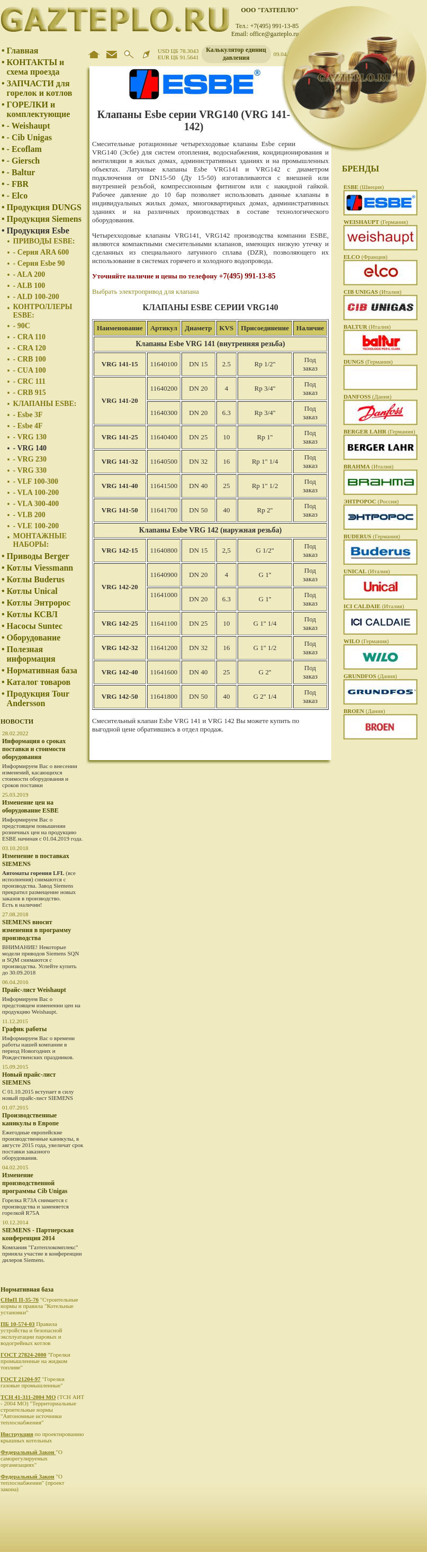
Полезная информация (31, 654)
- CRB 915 (29, 392)
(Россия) (370, 501)
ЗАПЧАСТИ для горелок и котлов (39, 88)
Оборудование (34, 637)
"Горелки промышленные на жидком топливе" (35, 1360)
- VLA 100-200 (36, 493)
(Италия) (372, 291)
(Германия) (375, 222)
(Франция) (365, 257)
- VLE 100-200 (36, 526)
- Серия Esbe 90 (39, 263)
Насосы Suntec (34, 625)
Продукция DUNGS (44, 207)
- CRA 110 (29, 337)
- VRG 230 (30, 459)
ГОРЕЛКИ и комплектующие (38, 109)
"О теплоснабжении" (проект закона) (33, 1482)
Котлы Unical (32, 590)
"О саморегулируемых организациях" (31, 1458)
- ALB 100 (29, 286)
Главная (23, 50)
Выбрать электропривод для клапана (145, 291)
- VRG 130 (30, 437)
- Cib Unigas (29, 137)
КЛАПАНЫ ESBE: (45, 404)
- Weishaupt (28, 125)
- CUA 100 (29, 370)
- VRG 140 (30, 448)
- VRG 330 (30, 470)
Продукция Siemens (44, 218)
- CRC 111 (29, 381)
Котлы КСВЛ (32, 614)
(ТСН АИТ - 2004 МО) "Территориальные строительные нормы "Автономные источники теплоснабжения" (42, 1409)
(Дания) (367, 396)
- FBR (18, 183)
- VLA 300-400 (36, 504)
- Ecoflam (24, 149)
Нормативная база (42, 670)
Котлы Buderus (36, 579)
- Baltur (21, 172)
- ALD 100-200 (36, 297)
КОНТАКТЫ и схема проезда (36, 67)
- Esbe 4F (28, 426)
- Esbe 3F (28, 415)
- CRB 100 (29, 359)
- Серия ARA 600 (41, 252)
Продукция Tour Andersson (38, 698)
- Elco (17, 195)
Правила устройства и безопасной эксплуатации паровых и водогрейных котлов (31, 1333)
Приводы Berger (38, 556)
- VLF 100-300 (36, 481)
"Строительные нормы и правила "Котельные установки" (39, 1305)
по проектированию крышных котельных (42, 1437)
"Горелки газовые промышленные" (33, 1382)
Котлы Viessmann (40, 567)
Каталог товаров (38, 682)
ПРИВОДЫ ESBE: (44, 241)
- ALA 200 (29, 274)
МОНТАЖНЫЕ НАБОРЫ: (40, 540)
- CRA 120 (29, 348)
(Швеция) (363, 187)
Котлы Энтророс (39, 602)
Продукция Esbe (38, 230)
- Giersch (23, 160)
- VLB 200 (29, 515)
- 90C (21, 326)
